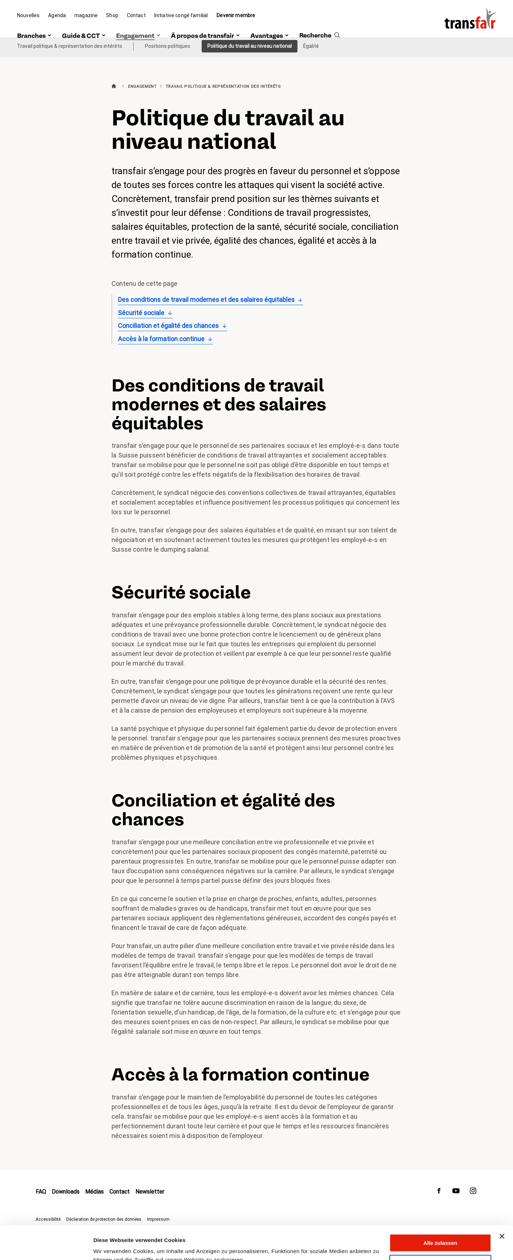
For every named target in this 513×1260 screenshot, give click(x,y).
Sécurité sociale (141, 313)
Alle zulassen (440, 1209)
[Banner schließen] (501, 1202)
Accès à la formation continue (161, 339)
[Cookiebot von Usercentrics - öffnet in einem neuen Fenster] (46, 1246)
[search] (319, 27)
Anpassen (441, 1230)
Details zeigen (111, 1246)
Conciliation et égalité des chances (168, 325)
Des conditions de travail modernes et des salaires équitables (206, 299)
